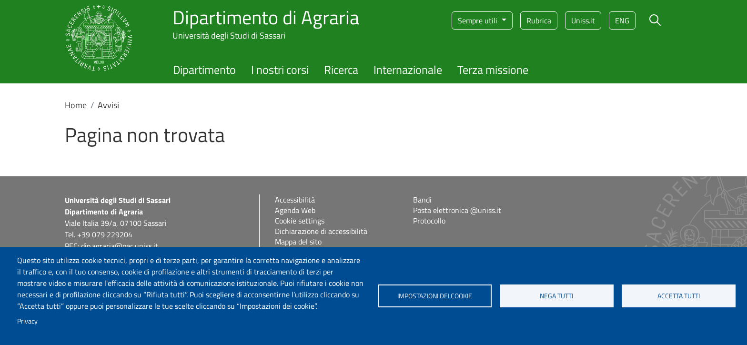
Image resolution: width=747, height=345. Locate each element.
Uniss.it (583, 20)
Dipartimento (204, 69)
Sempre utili (478, 20)
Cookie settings (299, 220)
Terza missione (492, 69)
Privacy (27, 321)
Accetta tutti (678, 296)
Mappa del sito (298, 241)
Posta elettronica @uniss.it (457, 210)
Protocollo (429, 220)
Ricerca (341, 69)
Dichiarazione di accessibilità (321, 231)
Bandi (422, 199)
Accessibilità (295, 199)
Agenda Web (295, 210)
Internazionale (408, 69)
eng (622, 20)
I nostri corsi (280, 69)
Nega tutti (556, 296)
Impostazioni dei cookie (434, 296)
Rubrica (538, 20)
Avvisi (108, 105)
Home (76, 105)
